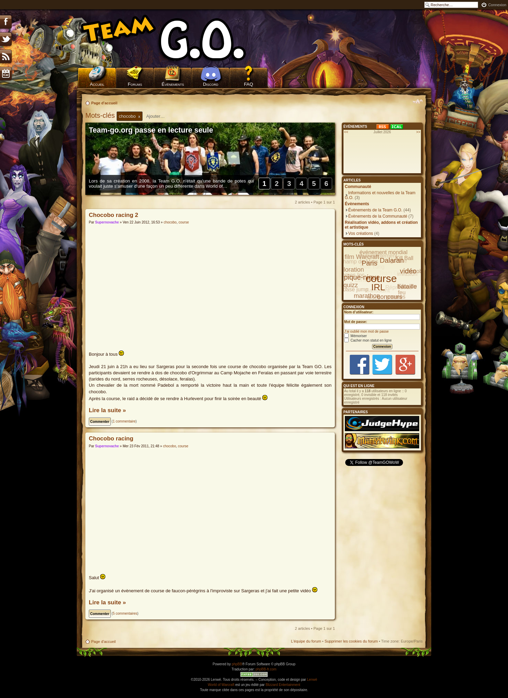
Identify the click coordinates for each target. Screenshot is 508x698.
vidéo (408, 271)
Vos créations (360, 233)
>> (418, 132)
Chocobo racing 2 (113, 215)
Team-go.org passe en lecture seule (151, 130)
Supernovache (107, 222)
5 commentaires (125, 613)
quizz (350, 285)
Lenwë (312, 679)
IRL (378, 287)
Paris (370, 263)
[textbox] (160, 116)
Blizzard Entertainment (283, 685)
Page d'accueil (104, 103)
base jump (355, 289)
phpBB (237, 664)
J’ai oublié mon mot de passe (366, 331)
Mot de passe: (355, 322)
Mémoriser (355, 336)
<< (346, 132)
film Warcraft (362, 256)
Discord (211, 84)
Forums (135, 84)
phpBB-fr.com (266, 669)
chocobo (170, 222)
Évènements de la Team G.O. (375, 210)
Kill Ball (404, 258)
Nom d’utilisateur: (358, 312)
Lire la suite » (107, 410)
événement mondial (383, 252)
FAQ (248, 84)
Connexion (497, 5)
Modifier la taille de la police (418, 101)
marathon (367, 295)
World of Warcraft (221, 685)
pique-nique (362, 277)
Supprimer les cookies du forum (351, 641)
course (184, 222)
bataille (407, 286)
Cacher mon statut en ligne (368, 340)
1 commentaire (124, 421)
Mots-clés (101, 115)
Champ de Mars (358, 261)
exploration (349, 269)
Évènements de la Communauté (377, 216)
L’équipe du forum (306, 641)
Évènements (173, 84)
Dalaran (392, 260)
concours (389, 296)
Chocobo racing (111, 438)
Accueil (97, 84)
